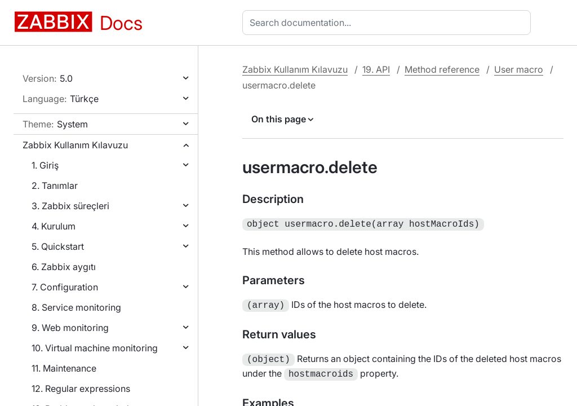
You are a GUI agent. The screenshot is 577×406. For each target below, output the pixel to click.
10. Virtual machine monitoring (95, 348)
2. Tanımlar (55, 185)
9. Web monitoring (70, 327)
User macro (518, 69)
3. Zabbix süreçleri (70, 205)
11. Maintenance (64, 368)
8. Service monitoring (76, 307)
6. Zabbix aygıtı (64, 266)
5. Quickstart (58, 246)
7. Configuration (65, 287)
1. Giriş (45, 165)
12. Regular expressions (81, 388)
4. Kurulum (54, 226)
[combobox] (388, 22)
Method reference (442, 69)
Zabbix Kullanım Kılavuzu (75, 145)
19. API (376, 69)
